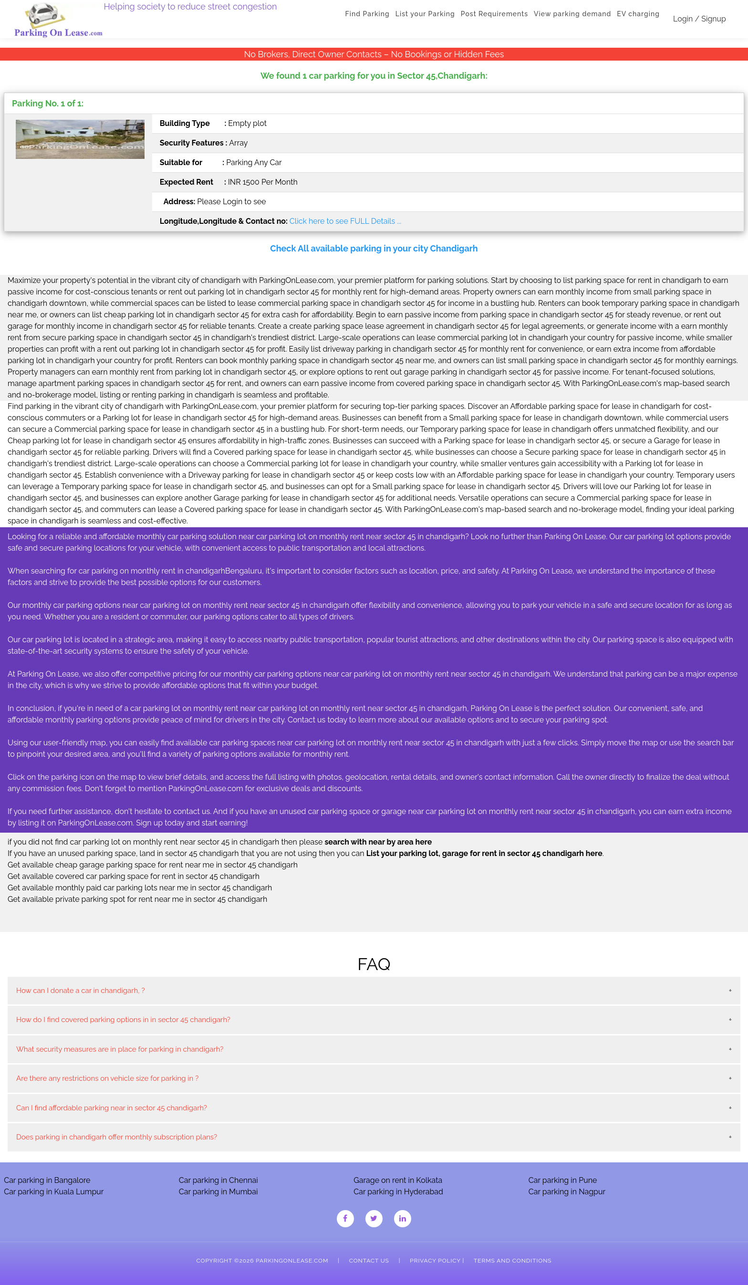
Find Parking (367, 14)
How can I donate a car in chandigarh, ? (80, 990)
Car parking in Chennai (218, 1180)
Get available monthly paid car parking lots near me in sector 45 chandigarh (140, 887)
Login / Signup (699, 18)
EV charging (638, 14)
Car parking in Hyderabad (398, 1191)
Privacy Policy (435, 1260)
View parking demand (572, 14)
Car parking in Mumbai (218, 1191)
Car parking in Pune (563, 1180)
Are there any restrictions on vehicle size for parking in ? (107, 1078)
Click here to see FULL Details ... (345, 221)
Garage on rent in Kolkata (397, 1180)
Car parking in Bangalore (47, 1180)
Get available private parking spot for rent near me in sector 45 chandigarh (137, 899)
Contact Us (369, 1260)
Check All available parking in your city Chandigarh (374, 248)
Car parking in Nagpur (567, 1191)
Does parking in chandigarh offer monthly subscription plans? (116, 1137)
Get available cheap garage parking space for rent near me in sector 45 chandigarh (153, 864)
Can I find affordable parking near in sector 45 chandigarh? (111, 1108)
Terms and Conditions (512, 1260)
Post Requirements (494, 14)
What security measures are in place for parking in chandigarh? (119, 1049)
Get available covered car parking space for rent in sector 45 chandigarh (134, 876)
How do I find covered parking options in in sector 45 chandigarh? (123, 1019)
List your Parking (425, 14)
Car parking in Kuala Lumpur (54, 1191)
